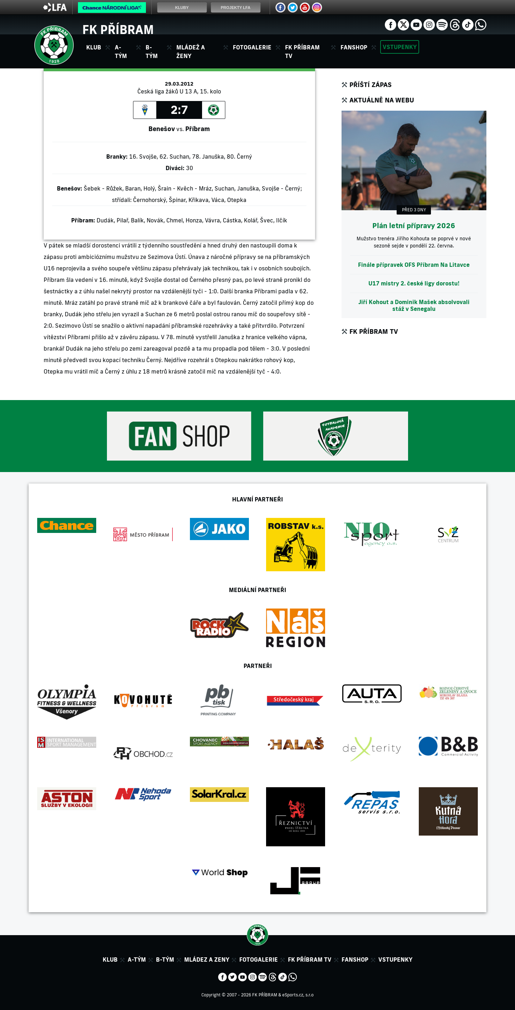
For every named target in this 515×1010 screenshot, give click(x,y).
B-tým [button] (152, 51)
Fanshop (353, 47)
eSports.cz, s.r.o (298, 994)
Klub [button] (93, 47)
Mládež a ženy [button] (190, 51)
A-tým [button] (121, 51)
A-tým (137, 959)
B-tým (165, 959)
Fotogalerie (252, 47)
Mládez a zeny (206, 959)
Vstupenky (400, 46)
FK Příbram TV (302, 51)
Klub (110, 959)
